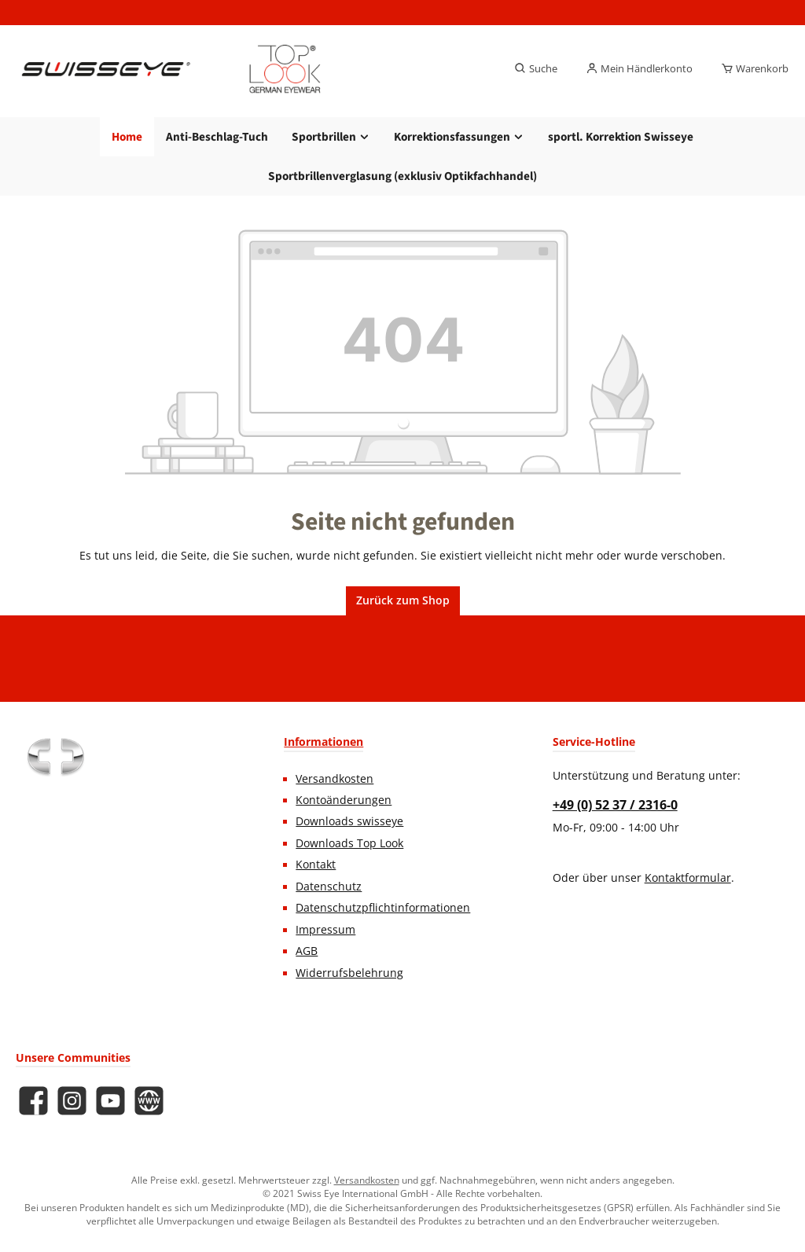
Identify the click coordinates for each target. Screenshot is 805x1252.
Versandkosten (334, 779)
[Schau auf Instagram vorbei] (72, 1100)
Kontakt (316, 864)
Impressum (325, 930)
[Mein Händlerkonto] (639, 69)
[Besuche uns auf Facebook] (33, 1100)
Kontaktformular (688, 878)
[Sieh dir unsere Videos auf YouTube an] (110, 1100)
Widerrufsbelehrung (349, 973)
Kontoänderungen (343, 800)
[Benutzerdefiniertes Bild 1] (55, 757)
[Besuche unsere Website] (149, 1100)
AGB (307, 951)
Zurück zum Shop (403, 600)
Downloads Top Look (349, 843)
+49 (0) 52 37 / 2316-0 (615, 804)
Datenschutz (329, 886)
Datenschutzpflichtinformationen (383, 908)
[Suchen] (536, 69)
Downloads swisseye (349, 821)
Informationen (323, 741)
